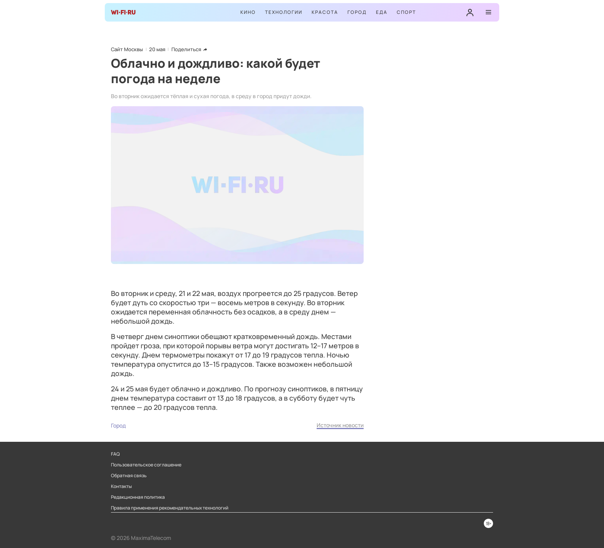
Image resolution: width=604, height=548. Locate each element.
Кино (248, 12)
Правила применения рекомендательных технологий (169, 508)
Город (357, 12)
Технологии (283, 12)
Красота (325, 12)
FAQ (115, 454)
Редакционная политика (138, 497)
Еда (382, 12)
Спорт (406, 12)
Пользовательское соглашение (146, 465)
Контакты (121, 486)
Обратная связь (129, 476)
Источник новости (340, 425)
